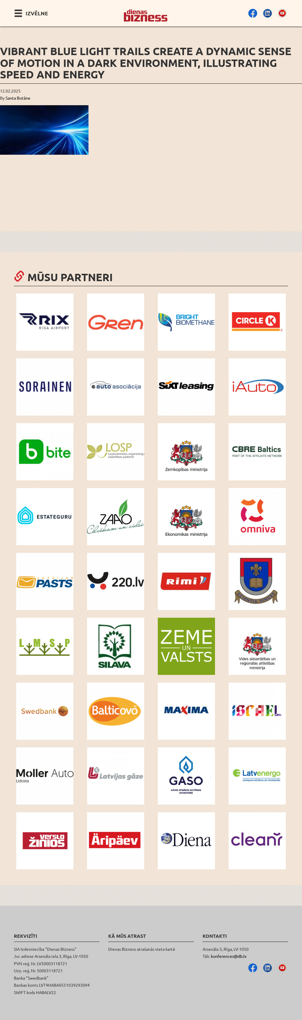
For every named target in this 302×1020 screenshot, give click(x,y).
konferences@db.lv (229, 956)
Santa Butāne (18, 97)
